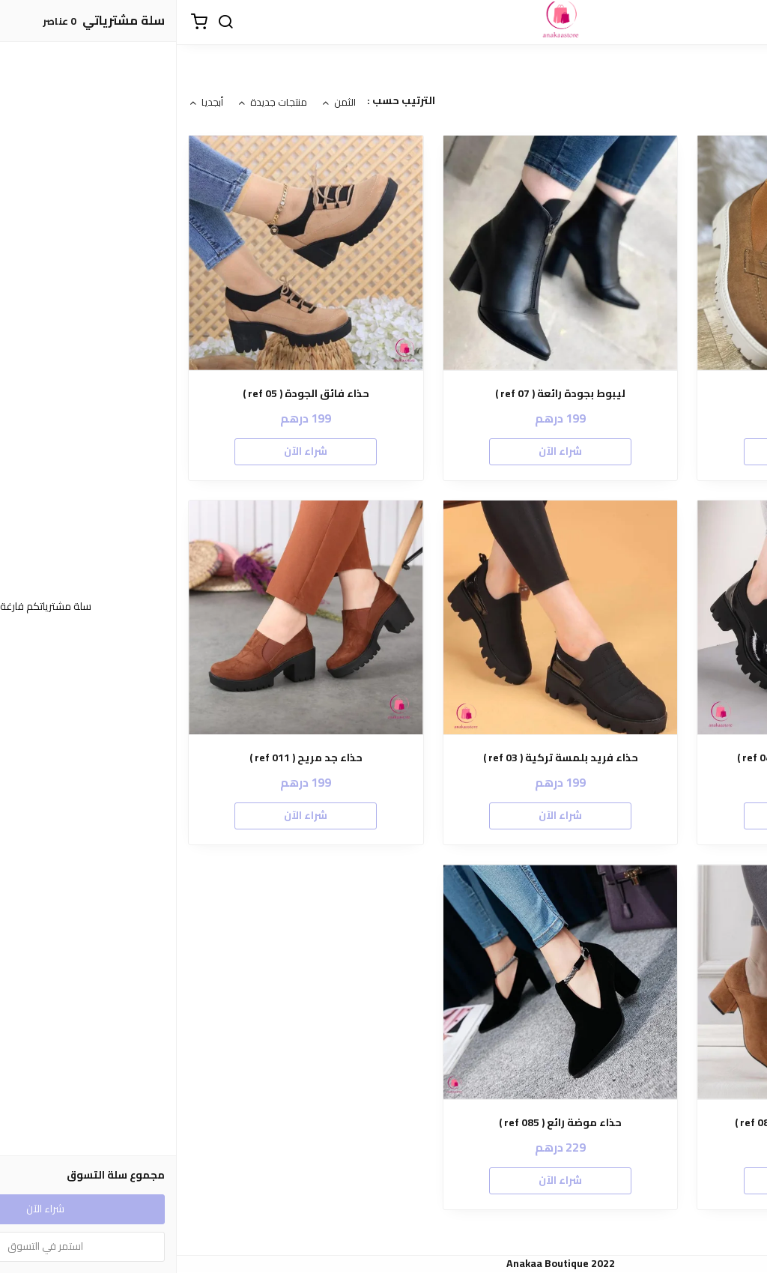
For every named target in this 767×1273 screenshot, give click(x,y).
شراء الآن (638, 451)
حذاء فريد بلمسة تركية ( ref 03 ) (383, 758)
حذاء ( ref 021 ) (638, 394)
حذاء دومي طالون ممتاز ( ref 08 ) (638, 1123)
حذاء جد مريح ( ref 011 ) (129, 758)
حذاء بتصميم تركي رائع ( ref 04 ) (637, 758)
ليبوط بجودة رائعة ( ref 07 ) (383, 394)
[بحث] (48, 22)
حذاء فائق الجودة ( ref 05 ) (129, 394)
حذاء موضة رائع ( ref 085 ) (383, 1123)
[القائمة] (744, 22)
